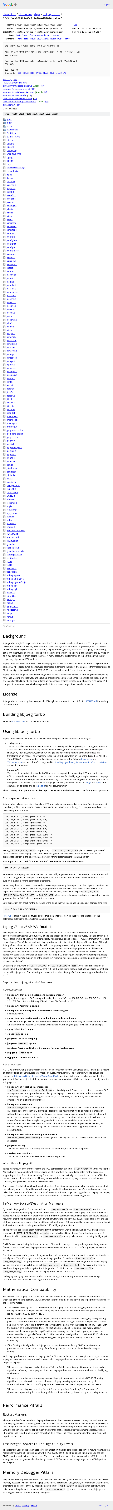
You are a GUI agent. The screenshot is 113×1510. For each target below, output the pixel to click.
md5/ (9, 122)
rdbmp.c (10, 499)
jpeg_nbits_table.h (15, 433)
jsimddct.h (11, 471)
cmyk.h (10, 164)
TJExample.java (14, 762)
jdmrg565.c (12, 357)
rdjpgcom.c (12, 513)
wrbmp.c (11, 599)
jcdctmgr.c (11, 205)
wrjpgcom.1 (12, 606)
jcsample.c (12, 264)
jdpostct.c (11, 368)
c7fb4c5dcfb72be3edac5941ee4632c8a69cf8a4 (38, 38)
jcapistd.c (11, 188)
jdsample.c (12, 371)
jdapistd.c (11, 278)
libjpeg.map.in (13, 485)
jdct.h (9, 316)
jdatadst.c (11, 288)
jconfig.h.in (12, 240)
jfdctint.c (11, 395)
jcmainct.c (11, 223)
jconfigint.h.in (13, 250)
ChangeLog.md (14, 153)
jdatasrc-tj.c (12, 292)
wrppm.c (11, 613)
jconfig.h (11, 236)
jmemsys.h (12, 423)
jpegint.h (11, 440)
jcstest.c (10, 267)
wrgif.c (10, 602)
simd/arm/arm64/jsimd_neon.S (17, 98)
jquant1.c (11, 457)
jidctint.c (10, 406)
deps (37, 14)
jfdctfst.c (11, 392)
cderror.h (11, 140)
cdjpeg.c (10, 143)
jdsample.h (12, 375)
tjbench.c (11, 544)
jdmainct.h (11, 340)
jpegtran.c (11, 454)
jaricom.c (11, 181)
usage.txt (11, 592)
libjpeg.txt (11, 488)
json (107, 1505)
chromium (9, 14)
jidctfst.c (11, 402)
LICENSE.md (12, 492)
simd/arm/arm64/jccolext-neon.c (18, 92)
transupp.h (12, 571)
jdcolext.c (11, 309)
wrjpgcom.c (12, 609)
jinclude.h (11, 412)
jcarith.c (10, 191)
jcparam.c (11, 254)
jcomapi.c (11, 233)
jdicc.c (9, 330)
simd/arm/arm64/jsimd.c (14, 95)
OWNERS (11, 495)
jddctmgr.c (12, 319)
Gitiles (18, 1505)
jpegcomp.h (12, 437)
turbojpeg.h (12, 589)
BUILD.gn (7, 79)
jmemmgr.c (12, 416)
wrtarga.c (11, 620)
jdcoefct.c (11, 299)
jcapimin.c (11, 185)
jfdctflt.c (10, 388)
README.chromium (12, 82)
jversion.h (11, 482)
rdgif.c (9, 506)
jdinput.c (11, 333)
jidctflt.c (10, 399)
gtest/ (9, 119)
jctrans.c (11, 271)
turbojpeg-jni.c (13, 575)
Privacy (25, 1505)
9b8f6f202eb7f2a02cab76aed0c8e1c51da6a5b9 (38, 35)
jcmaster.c (11, 229)
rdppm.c (10, 516)
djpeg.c (10, 178)
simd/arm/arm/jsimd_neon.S (16, 89)
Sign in (107, 4)
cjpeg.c (10, 160)
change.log (12, 150)
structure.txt (12, 540)
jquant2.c (11, 461)
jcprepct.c (11, 261)
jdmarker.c (12, 343)
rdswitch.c (11, 523)
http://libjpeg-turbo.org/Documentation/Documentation (80, 762)
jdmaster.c (12, 347)
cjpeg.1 (10, 157)
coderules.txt (13, 171)
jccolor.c (11, 202)
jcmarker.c (11, 226)
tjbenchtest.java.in (15, 551)
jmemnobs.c (12, 419)
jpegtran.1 (11, 450)
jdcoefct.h (11, 302)
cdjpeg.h (11, 147)
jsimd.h (10, 464)
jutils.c (10, 478)
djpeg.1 (10, 174)
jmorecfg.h (12, 426)
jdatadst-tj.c (12, 285)
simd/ (9, 126)
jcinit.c (10, 219)
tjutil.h (9, 564)
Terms (34, 1505)
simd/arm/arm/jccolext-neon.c (17, 85)
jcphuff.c (11, 257)
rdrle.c (9, 520)
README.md (13, 537)
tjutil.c (9, 561)
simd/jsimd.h (9, 104)
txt (100, 1505)
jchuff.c (10, 209)
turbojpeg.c (12, 585)
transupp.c (11, 568)
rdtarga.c (11, 526)
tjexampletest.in (14, 554)
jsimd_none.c (13, 468)
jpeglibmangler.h (14, 447)
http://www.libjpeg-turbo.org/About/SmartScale (36, 1076)
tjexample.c (86, 759)
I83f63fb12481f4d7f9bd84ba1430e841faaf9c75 (42, 73)
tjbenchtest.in (13, 547)
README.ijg (12, 533)
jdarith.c (10, 281)
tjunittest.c (12, 558)
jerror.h (10, 385)
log (75, 24)
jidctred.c (11, 409)
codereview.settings (16, 167)
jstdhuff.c (11, 475)
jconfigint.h (12, 247)
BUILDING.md (13, 136)
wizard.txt (11, 596)
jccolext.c (11, 198)
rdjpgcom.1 (12, 509)
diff (67, 38)
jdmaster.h (12, 350)
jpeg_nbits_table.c (15, 430)
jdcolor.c (11, 312)
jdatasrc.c (11, 295)
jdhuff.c (10, 323)
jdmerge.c (11, 354)
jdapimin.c (11, 274)
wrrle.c (10, 616)
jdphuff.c (11, 364)
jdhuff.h (10, 326)
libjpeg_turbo (51, 14)
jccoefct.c (11, 195)
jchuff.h (10, 212)
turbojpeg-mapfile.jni (16, 582)
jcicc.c (9, 216)
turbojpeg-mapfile (15, 578)
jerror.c (10, 381)
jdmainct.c (11, 337)
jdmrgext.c (12, 361)
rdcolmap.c (12, 502)
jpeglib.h (10, 444)
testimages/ (12, 129)
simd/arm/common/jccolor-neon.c (19, 101)
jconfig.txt (11, 243)
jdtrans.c (11, 378)
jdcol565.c (11, 305)
